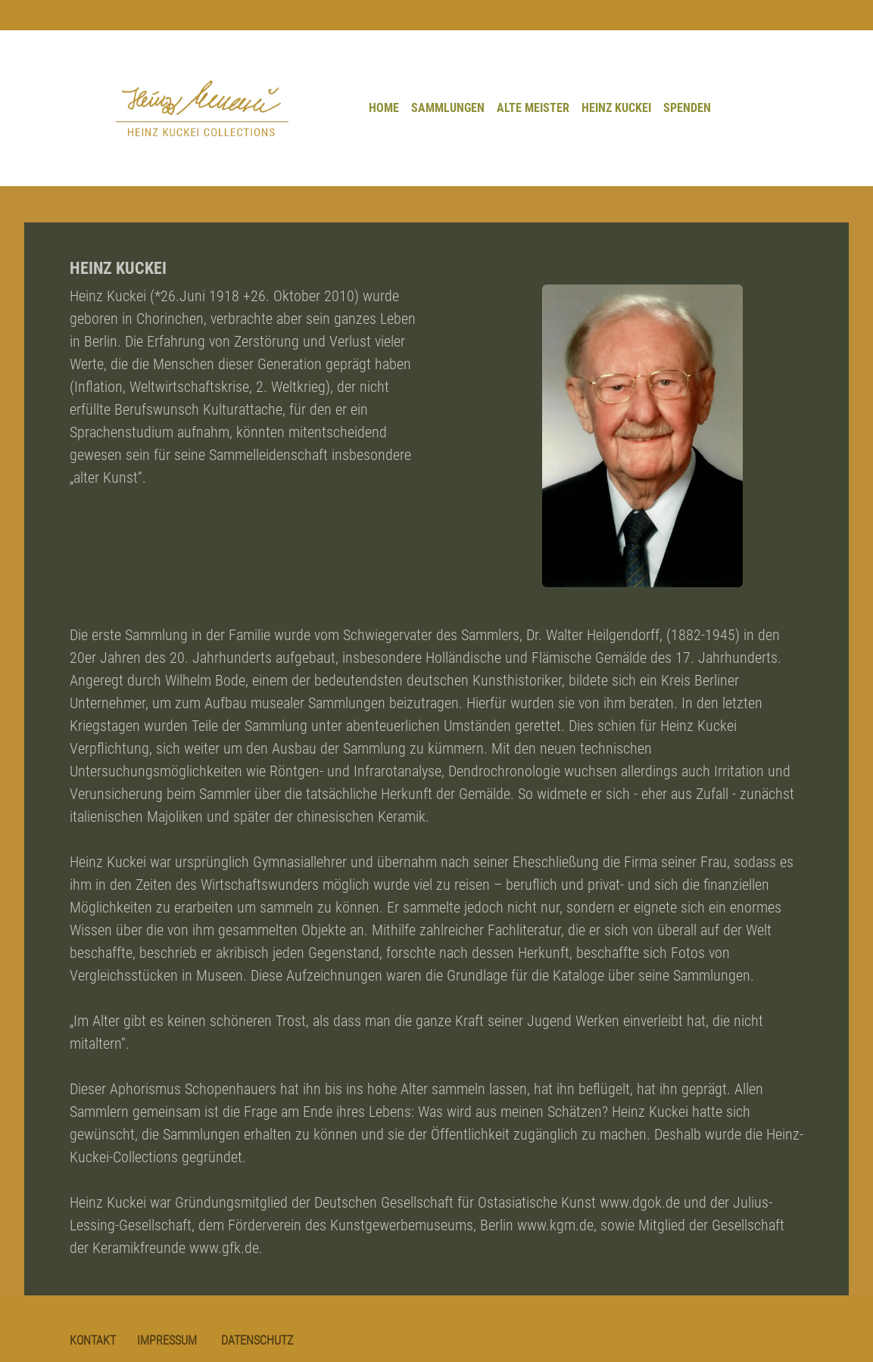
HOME (384, 108)
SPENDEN (687, 108)
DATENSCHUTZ (257, 1340)
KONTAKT (93, 1340)
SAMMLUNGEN (448, 108)
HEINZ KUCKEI (616, 108)
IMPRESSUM (167, 1340)
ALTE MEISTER (533, 108)
